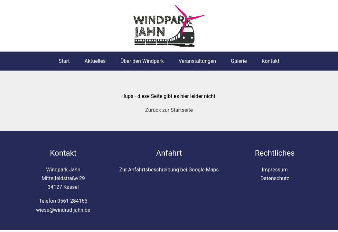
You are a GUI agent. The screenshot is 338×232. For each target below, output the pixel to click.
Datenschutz (274, 178)
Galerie (239, 61)
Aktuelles (95, 61)
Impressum (275, 170)
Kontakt (270, 61)
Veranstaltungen (197, 61)
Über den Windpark (142, 61)
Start (64, 61)
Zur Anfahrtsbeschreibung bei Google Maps (169, 170)
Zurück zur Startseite (169, 110)
